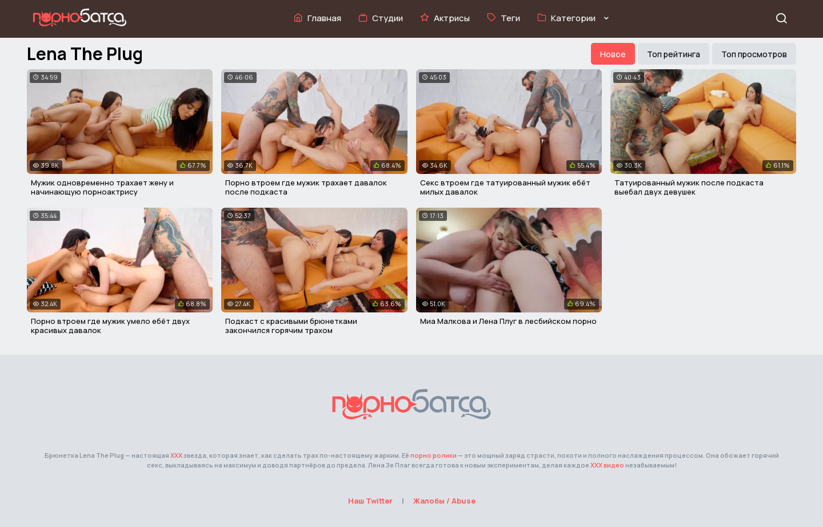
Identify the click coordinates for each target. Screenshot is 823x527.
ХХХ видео (607, 465)
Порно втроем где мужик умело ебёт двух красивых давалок (110, 325)
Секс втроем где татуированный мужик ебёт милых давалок (505, 187)
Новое (613, 54)
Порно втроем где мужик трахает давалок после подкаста (306, 187)
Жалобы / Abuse (444, 501)
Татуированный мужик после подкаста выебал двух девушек (689, 187)
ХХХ (176, 455)
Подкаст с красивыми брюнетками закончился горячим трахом (291, 325)
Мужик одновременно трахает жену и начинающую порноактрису (102, 187)
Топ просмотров (754, 54)
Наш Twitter (370, 501)
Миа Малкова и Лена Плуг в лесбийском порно (508, 321)
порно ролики (433, 455)
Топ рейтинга (673, 54)
